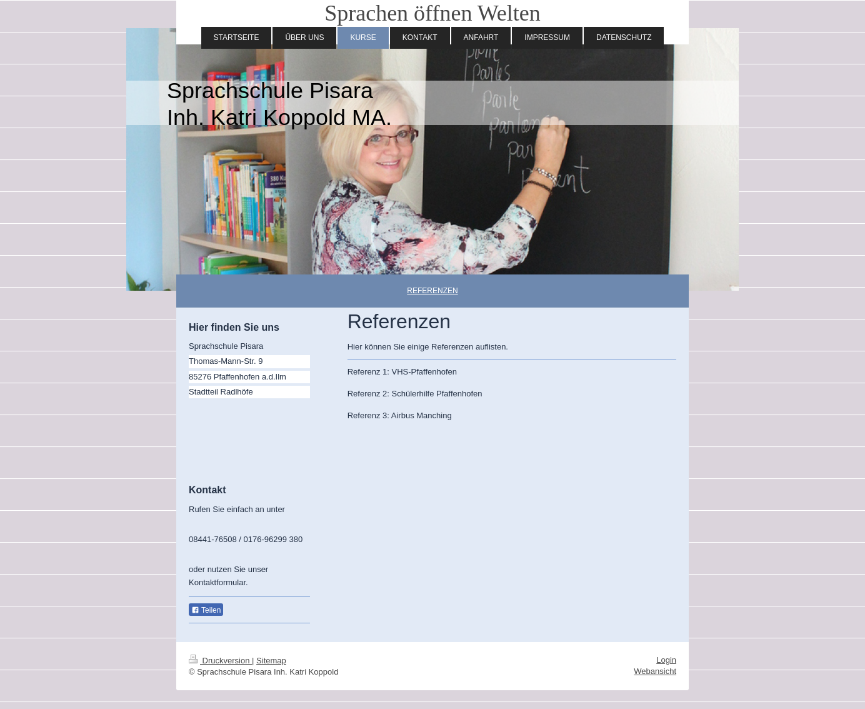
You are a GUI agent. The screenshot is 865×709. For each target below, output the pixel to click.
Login (666, 660)
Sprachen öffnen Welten (432, 13)
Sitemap (271, 660)
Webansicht (655, 671)
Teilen (206, 610)
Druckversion (220, 660)
